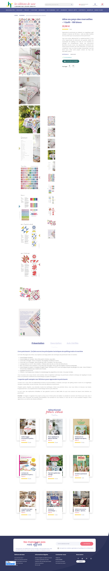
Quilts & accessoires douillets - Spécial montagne (80, 510)
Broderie (42, 10)
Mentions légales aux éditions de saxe (43, 557)
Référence (65, 54)
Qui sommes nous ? (18, 557)
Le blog (16, 565)
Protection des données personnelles (43, 561)
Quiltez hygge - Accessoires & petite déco (27, 438)
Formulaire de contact (60, 563)
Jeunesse (64, 10)
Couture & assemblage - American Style (52, 510)
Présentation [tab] (38, 343)
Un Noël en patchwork (81, 474)
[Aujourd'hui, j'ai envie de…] (59, 4)
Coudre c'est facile (18, 563)
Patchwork (51, 10)
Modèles (90, 10)
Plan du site (37, 565)
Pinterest (73, 67)
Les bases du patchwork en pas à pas (26, 474)
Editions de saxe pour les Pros (20, 559)
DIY (58, 10)
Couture (34, 10)
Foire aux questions (39, 563)
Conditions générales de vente (42, 559)
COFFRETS (82, 10)
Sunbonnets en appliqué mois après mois (80, 438)
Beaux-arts (73, 10)
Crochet (19, 10)
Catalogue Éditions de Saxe (20, 561)
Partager (69, 67)
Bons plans (99, 10)
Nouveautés (10, 10)
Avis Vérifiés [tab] (72, 343)
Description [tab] (56, 343)
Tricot (26, 10)
